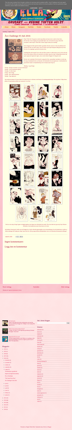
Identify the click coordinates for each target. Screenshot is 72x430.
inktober (39, 367)
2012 (5, 404)
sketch (38, 369)
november (7, 362)
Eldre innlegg (65, 287)
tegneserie (39, 376)
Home (13, 27)
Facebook (47, 27)
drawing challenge (41, 361)
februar (7, 392)
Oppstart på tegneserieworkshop (12, 373)
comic (38, 359)
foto (38, 386)
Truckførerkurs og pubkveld (11, 371)
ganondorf (39, 350)
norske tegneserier (41, 393)
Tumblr (44, 47)
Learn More (33, 8)
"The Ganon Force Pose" (10, 378)
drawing (39, 340)
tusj (38, 399)
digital (38, 338)
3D (37, 357)
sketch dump (40, 344)
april (6, 388)
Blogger (49, 427)
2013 (5, 402)
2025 (5, 349)
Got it (40, 8)
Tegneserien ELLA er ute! (14, 336)
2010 (5, 409)
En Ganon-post (12, 321)
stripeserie (39, 374)
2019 (5, 353)
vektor (38, 401)
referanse (39, 397)
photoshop (39, 353)
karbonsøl (39, 329)
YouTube (31, 27)
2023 (5, 351)
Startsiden (36, 287)
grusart (38, 365)
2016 (5, 358)
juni (6, 385)
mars (6, 390)
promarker (39, 395)
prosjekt (39, 355)
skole (38, 371)
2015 (5, 398)
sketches (39, 346)
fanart (38, 342)
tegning (38, 334)
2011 (5, 407)
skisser (38, 331)
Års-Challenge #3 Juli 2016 (11, 380)
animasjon (39, 336)
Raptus (38, 380)
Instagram (22, 27)
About (6, 27)
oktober (7, 364)
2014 (5, 400)
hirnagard (39, 388)
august (6, 369)
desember (7, 360)
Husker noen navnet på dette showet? (17, 328)
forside (38, 384)
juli (6, 383)
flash (38, 363)
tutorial (38, 378)
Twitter (39, 27)
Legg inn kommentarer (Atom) (15, 290)
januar (6, 395)
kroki (38, 390)
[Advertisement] (36, 306)
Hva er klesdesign (9, 376)
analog (38, 348)
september (7, 367)
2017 (5, 356)
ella (38, 382)
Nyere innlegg (7, 287)
